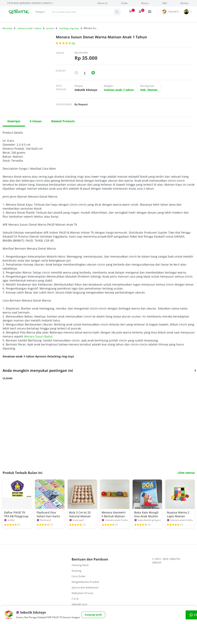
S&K (164, 3)
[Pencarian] (81, 12)
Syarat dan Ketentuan (85, 587)
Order (124, 3)
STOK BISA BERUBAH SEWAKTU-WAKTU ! (30, 3)
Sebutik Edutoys (175, 11)
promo (50, 28)
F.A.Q (75, 598)
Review (184, 3)
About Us (102, 3)
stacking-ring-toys (69, 28)
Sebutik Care (79, 604)
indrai (193, 11)
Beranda (7, 28)
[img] (130, 12)
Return (145, 3)
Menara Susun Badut (38, 336)
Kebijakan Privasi (82, 593)
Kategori (40, 11)
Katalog (76, 570)
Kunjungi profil (93, 614)
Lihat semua (186, 472)
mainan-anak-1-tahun (29, 28)
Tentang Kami (80, 565)
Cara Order (79, 576)
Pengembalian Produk (85, 582)
